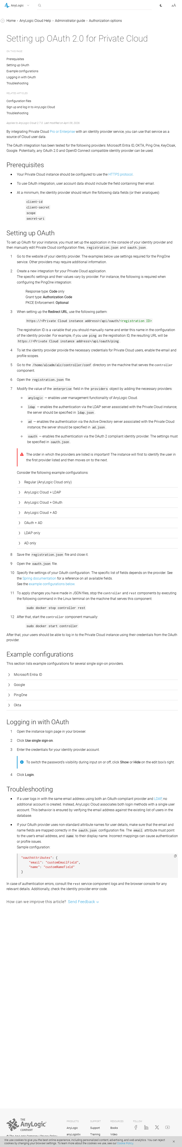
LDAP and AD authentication (27, 153)
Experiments (17, 326)
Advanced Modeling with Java (27, 46)
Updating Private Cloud (29, 125)
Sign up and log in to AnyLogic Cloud (95, 122)
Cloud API (15, 230)
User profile (17, 342)
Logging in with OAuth (86, 92)
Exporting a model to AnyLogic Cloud (31, 257)
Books (114, 1128)
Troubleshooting (24, 205)
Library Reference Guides (23, 38)
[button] (22, 5)
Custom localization (27, 197)
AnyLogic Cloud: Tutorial (26, 238)
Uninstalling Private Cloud (32, 221)
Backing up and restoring (31, 189)
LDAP (132, 941)
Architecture (21, 172)
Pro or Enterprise (127, 146)
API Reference (14, 54)
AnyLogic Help (15, 21)
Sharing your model (23, 318)
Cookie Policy (125, 1143)
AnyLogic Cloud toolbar (26, 293)
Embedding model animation (30, 350)
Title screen (17, 285)
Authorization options (28, 142)
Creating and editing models (29, 276)
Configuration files (26, 180)
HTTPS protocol (94, 205)
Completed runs (20, 334)
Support (95, 1128)
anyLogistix (74, 1134)
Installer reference (25, 213)
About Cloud (17, 71)
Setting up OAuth (82, 80)
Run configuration (21, 268)
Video (113, 1134)
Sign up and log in (22, 246)
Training (95, 1134)
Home (76, 21)
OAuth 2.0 (23, 164)
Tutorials (11, 29)
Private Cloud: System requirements (28, 98)
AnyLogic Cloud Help (20, 62)
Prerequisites (80, 74)
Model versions (19, 309)
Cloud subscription (22, 79)
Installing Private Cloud (29, 109)
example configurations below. (117, 699)
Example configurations (87, 86)
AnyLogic (72, 1128)
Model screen (18, 301)
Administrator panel (27, 134)
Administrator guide (23, 87)
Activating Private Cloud (30, 117)
